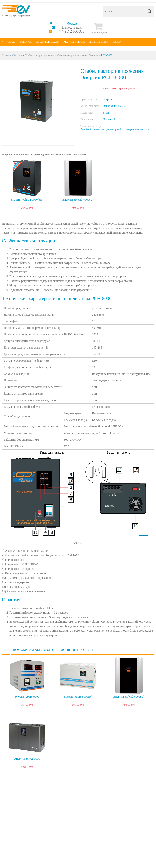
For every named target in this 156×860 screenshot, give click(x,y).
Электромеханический (136, 129)
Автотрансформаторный (107, 129)
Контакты (26, 42)
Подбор (116, 42)
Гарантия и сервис (73, 42)
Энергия (107, 99)
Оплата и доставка (47, 42)
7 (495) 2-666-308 (71, 31)
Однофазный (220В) (114, 106)
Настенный (109, 119)
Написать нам (72, 27)
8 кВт (106, 112)
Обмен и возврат (98, 42)
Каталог (12, 42)
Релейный (85, 129)
